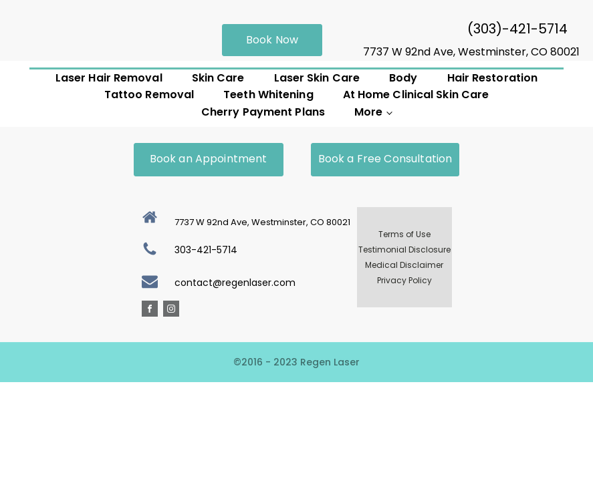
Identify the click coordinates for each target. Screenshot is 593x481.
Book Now (272, 39)
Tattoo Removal (149, 94)
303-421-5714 (205, 250)
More (368, 112)
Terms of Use (404, 234)
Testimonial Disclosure (404, 249)
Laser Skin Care (317, 78)
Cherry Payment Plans (263, 112)
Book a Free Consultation (385, 158)
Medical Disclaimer (404, 265)
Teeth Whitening (268, 94)
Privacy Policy (404, 280)
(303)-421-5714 (517, 28)
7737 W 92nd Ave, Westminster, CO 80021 (471, 51)
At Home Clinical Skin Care (416, 94)
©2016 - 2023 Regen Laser (296, 362)
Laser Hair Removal (108, 78)
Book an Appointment (208, 158)
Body (403, 78)
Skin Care (218, 78)
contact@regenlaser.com (234, 283)
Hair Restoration (492, 78)
